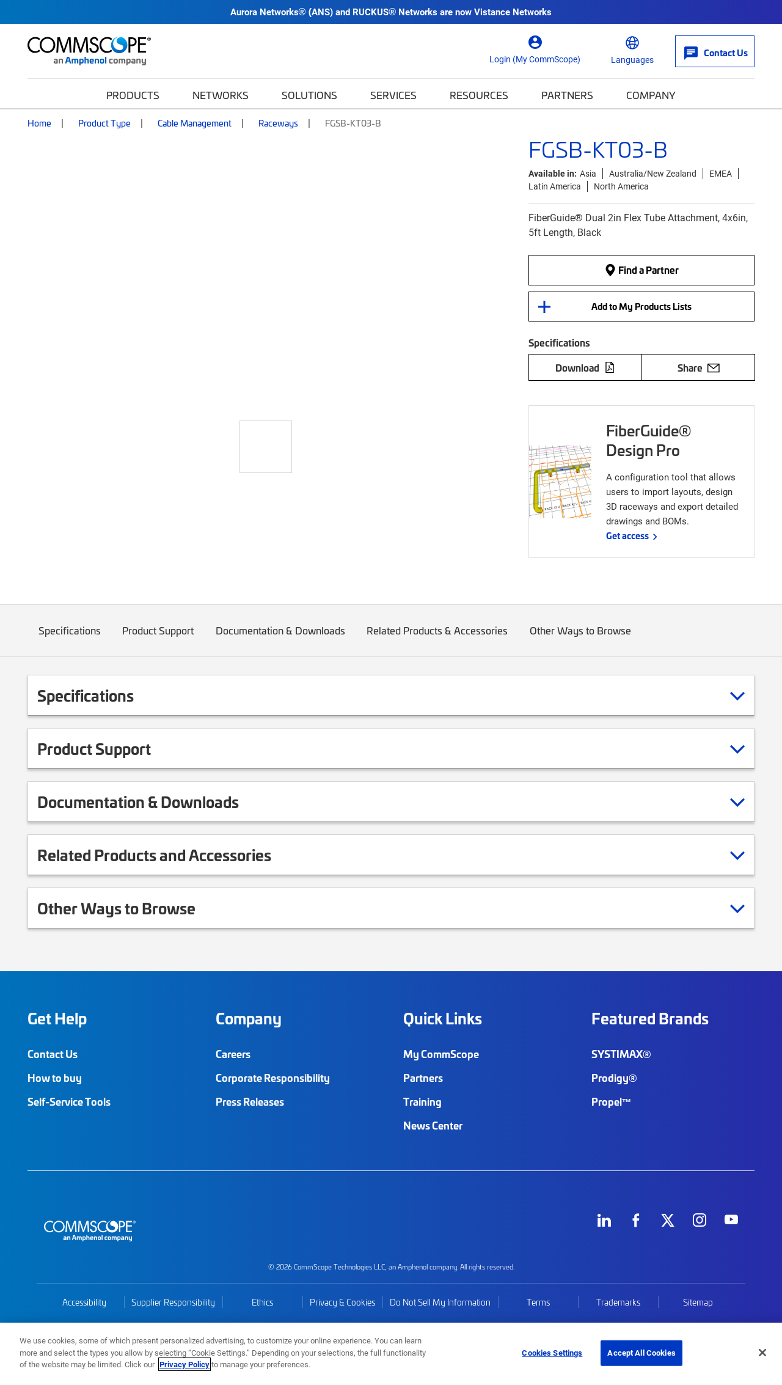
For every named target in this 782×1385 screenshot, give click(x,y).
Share (699, 367)
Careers (233, 1054)
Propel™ (611, 1101)
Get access (627, 535)
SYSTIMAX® (621, 1054)
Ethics (262, 1302)
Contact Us (52, 1054)
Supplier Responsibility (173, 1302)
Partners (567, 94)
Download (585, 367)
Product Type (104, 123)
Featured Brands (650, 1018)
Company (651, 94)
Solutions (309, 94)
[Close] (762, 1352)
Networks (220, 94)
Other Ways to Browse (580, 639)
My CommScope (441, 1054)
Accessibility (84, 1302)
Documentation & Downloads (280, 639)
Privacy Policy (184, 1364)
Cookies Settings (552, 1352)
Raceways (278, 123)
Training (422, 1101)
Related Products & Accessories (437, 639)
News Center (432, 1125)
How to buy (54, 1077)
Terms (538, 1302)
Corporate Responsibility (273, 1077)
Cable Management (195, 123)
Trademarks (618, 1302)
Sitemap (698, 1302)
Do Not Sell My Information (440, 1302)
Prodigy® (614, 1077)
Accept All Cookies (641, 1352)
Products (132, 94)
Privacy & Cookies (342, 1302)
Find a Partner (641, 270)
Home (39, 123)
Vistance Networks (513, 12)
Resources (479, 94)
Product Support (158, 639)
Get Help (57, 1018)
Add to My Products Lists (641, 306)
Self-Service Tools (69, 1101)
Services (393, 94)
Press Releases (250, 1101)
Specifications (69, 639)
